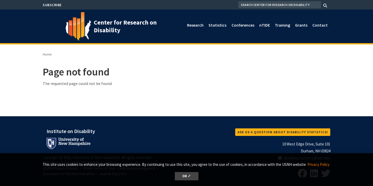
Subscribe (52, 5)
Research (195, 25)
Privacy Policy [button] (318, 164)
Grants (301, 25)
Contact (320, 25)
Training (282, 25)
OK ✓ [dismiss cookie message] (186, 176)
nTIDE (264, 25)
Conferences (243, 25)
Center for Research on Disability (125, 26)
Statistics (217, 25)
